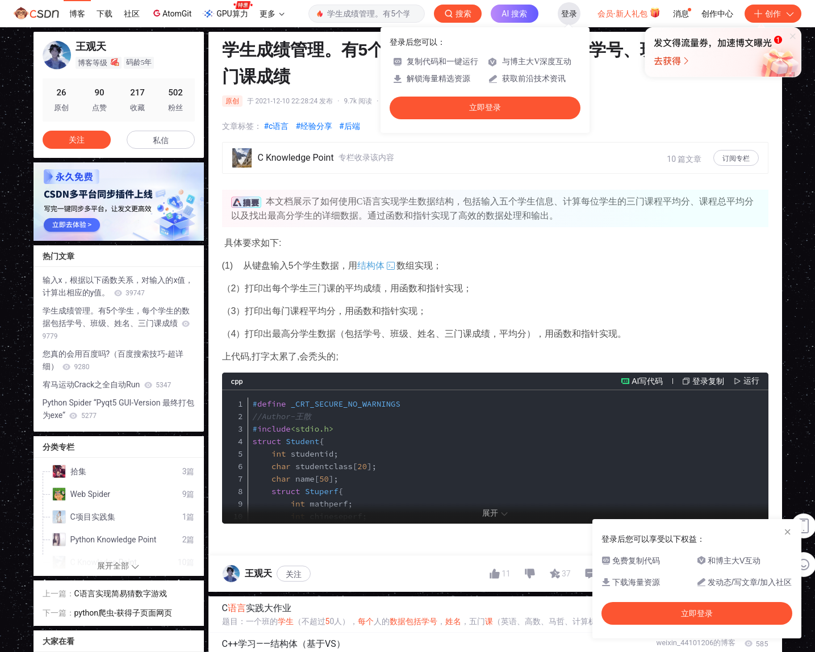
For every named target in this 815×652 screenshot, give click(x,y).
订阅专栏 (736, 158)
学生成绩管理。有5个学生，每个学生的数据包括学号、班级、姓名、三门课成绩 (116, 323)
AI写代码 (647, 381)
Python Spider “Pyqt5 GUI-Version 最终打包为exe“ (118, 409)
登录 (569, 13)
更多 (272, 13)
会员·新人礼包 (629, 12)
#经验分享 (313, 126)
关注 (294, 574)
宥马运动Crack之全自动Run (107, 384)
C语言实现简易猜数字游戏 (120, 593)
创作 (773, 13)
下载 (104, 13)
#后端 (349, 126)
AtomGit (171, 13)
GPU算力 (227, 10)
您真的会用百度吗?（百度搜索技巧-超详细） (113, 360)
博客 (77, 13)
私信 (161, 140)
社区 (132, 13)
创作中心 (717, 13)
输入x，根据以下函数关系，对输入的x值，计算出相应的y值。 (118, 286)
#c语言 (276, 126)
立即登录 (485, 107)
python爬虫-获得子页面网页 (123, 612)
